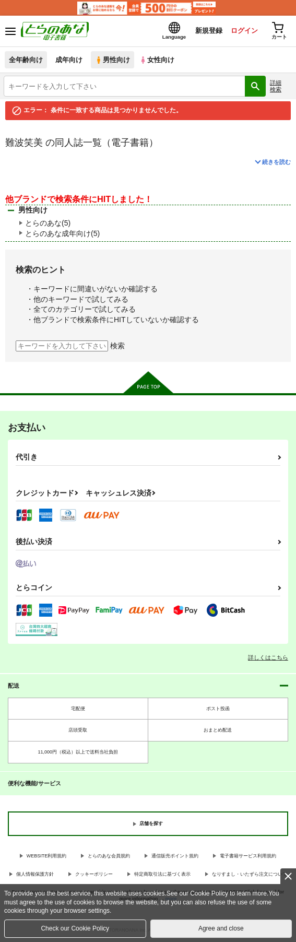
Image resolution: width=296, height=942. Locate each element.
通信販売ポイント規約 (174, 855)
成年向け (68, 60)
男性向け (112, 60)
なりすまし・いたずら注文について (249, 874)
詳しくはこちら (268, 657)
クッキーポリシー (94, 874)
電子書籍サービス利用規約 (248, 855)
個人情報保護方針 (35, 874)
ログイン (244, 30)
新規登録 (208, 30)
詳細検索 (275, 85)
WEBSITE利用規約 (47, 855)
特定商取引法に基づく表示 (162, 874)
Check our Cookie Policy (75, 928)
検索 (117, 346)
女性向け (156, 60)
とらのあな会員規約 (109, 855)
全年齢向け (26, 60)
